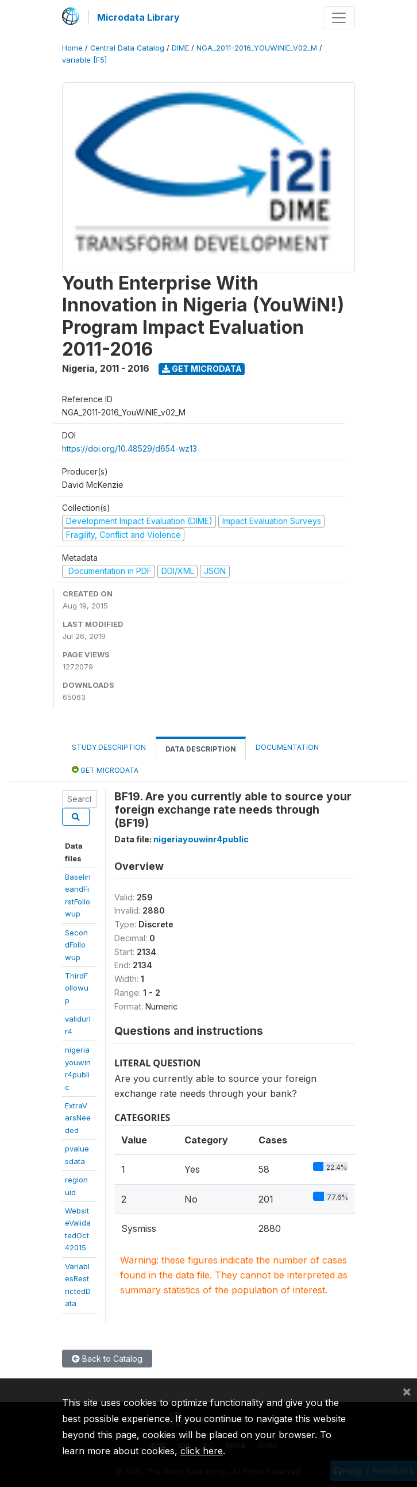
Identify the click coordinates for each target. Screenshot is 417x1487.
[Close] (406, 1391)
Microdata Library (138, 17)
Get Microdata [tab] (105, 770)
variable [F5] (84, 60)
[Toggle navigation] (339, 17)
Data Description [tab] (200, 749)
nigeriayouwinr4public (201, 839)
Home (72, 48)
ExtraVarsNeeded (78, 1118)
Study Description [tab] (109, 747)
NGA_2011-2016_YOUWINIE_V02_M (256, 48)
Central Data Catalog (127, 48)
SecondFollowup (76, 945)
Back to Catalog (107, 1358)
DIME (180, 48)
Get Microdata (202, 368)
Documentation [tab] (287, 747)
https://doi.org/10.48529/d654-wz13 (129, 448)
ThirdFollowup (76, 988)
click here (201, 1451)
